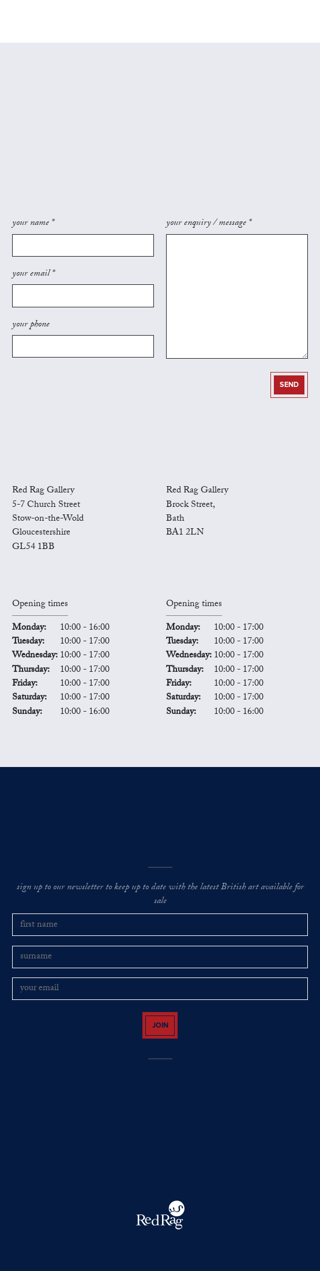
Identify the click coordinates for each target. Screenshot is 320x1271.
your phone (31, 325)
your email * (33, 274)
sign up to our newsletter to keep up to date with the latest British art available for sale (160, 895)
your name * (33, 224)
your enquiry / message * (208, 224)
